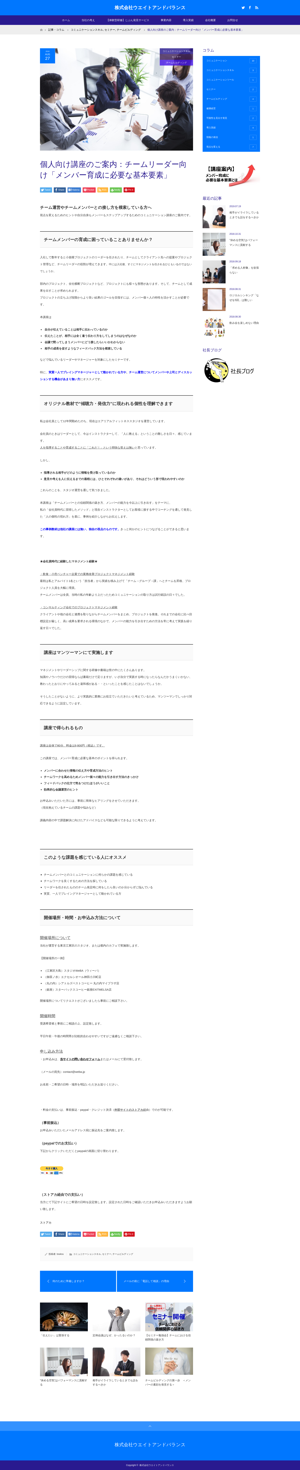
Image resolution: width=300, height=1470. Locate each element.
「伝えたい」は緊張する (54, 1335)
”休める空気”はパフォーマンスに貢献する (63, 1382)
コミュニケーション (231, 60)
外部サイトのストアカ (128, 1109)
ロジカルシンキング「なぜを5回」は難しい (244, 298)
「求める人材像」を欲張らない (244, 270)
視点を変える (231, 146)
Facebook (249, 7)
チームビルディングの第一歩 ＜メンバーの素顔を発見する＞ (168, 1382)
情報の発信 (231, 137)
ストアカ (45, 1222)
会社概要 (210, 20)
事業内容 (166, 20)
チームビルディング (176, 62)
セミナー (176, 57)
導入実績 (188, 20)
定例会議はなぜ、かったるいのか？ (114, 1335)
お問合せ (232, 20)
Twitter (243, 7)
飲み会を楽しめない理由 (244, 322)
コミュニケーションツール (231, 79)
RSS (256, 7)
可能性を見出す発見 (231, 118)
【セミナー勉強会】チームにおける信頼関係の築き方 (168, 1337)
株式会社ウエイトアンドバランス (150, 7)
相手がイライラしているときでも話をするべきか (115, 1382)
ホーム (66, 20)
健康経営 (231, 108)
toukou (60, 1254)
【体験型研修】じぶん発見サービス (127, 20)
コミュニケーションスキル (176, 51)
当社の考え (88, 20)
